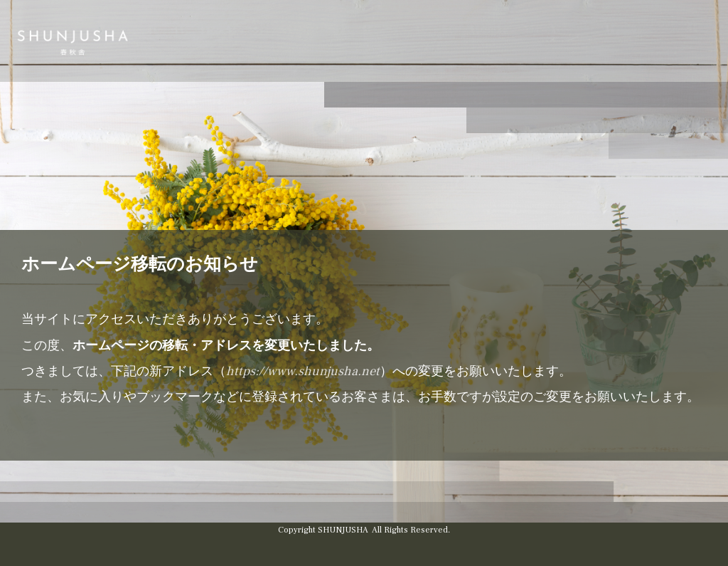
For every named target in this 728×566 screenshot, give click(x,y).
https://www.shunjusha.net (303, 371)
